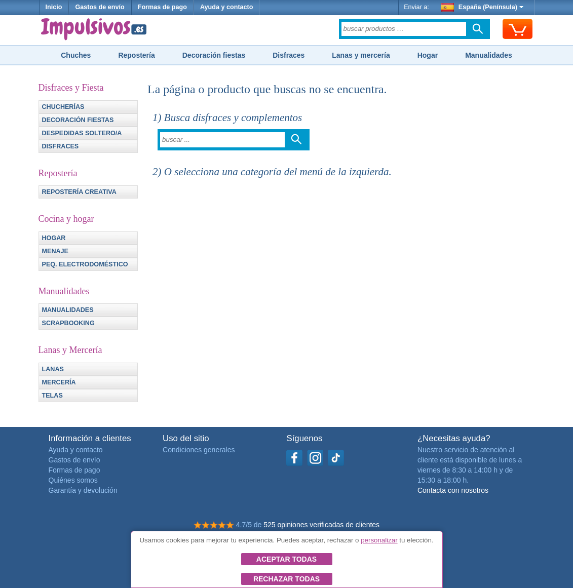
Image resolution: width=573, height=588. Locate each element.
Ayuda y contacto (226, 7)
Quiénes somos (73, 480)
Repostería (136, 55)
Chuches (76, 55)
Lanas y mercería (361, 55)
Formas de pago (162, 7)
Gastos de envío (99, 7)
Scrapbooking (68, 323)
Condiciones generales (199, 450)
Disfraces (288, 55)
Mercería (59, 382)
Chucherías (63, 106)
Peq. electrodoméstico (85, 264)
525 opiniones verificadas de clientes (321, 525)
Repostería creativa (79, 191)
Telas (52, 395)
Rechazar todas (286, 579)
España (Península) (482, 7)
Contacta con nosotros (452, 490)
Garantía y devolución (83, 490)
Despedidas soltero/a (82, 133)
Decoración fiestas (214, 55)
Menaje (55, 251)
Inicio (54, 7)
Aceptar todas (286, 559)
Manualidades (488, 55)
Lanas (53, 369)
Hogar (427, 55)
